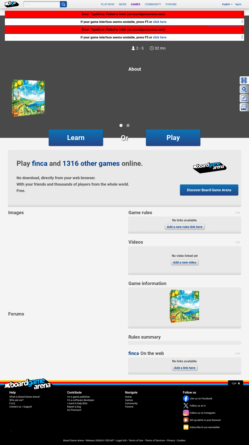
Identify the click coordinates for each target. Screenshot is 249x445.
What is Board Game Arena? (24, 396)
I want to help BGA (77, 403)
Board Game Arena (73, 440)
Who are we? (16, 400)
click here (160, 21)
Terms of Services (155, 440)
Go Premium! (74, 409)
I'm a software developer (80, 400)
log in (238, 4)
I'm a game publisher (78, 396)
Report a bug (74, 406)
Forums (171, 4)
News (122, 4)
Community (153, 4)
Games (135, 4)
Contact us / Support (20, 406)
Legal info (121, 440)
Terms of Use (136, 440)
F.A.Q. (12, 403)
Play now (107, 4)
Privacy (171, 440)
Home (128, 396)
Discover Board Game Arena (209, 190)
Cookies (181, 440)
